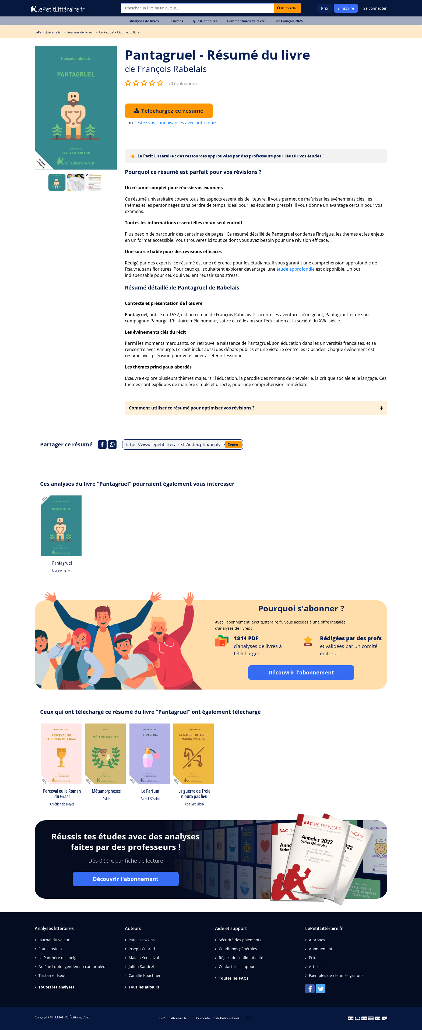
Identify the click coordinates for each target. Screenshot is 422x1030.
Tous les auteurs (144, 987)
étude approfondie (295, 269)
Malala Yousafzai (144, 957)
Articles (315, 966)
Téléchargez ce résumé (168, 110)
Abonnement (320, 948)
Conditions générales (238, 948)
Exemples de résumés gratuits (336, 975)
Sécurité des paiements (240, 939)
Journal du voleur (54, 939)
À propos (317, 939)
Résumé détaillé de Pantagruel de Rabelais (182, 287)
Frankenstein (50, 948)
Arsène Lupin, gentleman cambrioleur (72, 966)
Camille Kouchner (145, 975)
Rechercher (287, 8)
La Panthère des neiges (59, 957)
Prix (324, 8)
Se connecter (375, 8)
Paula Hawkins (142, 939)
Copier (233, 444)
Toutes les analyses (56, 987)
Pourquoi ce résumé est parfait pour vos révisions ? (193, 171)
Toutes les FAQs (233, 978)
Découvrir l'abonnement (301, 672)
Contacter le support (237, 966)
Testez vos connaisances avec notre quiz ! (176, 123)
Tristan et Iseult (52, 975)
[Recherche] (198, 8)
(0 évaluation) (183, 84)
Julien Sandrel (141, 966)
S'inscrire (345, 8)
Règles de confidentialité (241, 957)
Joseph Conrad (142, 948)
